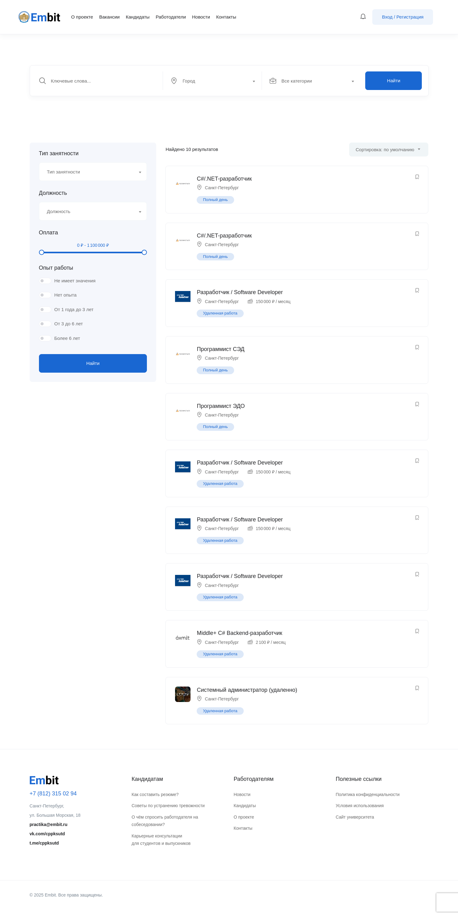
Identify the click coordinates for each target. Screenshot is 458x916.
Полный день (215, 199)
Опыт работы (56, 268)
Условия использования (360, 805)
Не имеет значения (75, 280)
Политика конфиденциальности (368, 794)
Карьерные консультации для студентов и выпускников (161, 839)
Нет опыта (65, 294)
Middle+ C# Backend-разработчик (239, 633)
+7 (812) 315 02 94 (53, 793)
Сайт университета (355, 817)
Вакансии (109, 16)
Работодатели (171, 16)
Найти (393, 80)
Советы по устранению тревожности (168, 805)
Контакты (226, 16)
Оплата (48, 232)
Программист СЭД (220, 349)
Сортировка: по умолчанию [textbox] (385, 149)
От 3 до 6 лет (68, 323)
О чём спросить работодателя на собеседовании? (165, 821)
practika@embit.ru (49, 824)
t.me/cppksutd (44, 843)
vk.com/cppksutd (47, 833)
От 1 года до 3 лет (74, 309)
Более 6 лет (67, 338)
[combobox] (215, 80)
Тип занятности (59, 153)
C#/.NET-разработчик (224, 179)
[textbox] (212, 81)
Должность (53, 193)
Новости (201, 16)
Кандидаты (138, 16)
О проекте (82, 16)
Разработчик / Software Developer (240, 292)
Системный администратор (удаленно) (247, 690)
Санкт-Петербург (222, 187)
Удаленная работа (220, 313)
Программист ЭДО (221, 406)
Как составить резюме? (155, 794)
